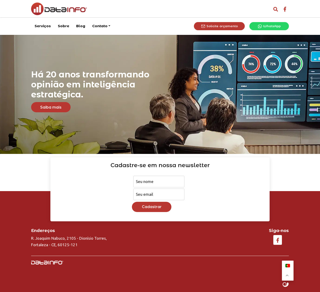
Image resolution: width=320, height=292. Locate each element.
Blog (80, 25)
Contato (100, 25)
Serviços (43, 25)
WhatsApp (269, 25)
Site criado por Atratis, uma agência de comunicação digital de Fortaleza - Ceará (286, 284)
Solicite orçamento (219, 25)
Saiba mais (51, 107)
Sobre (63, 25)
